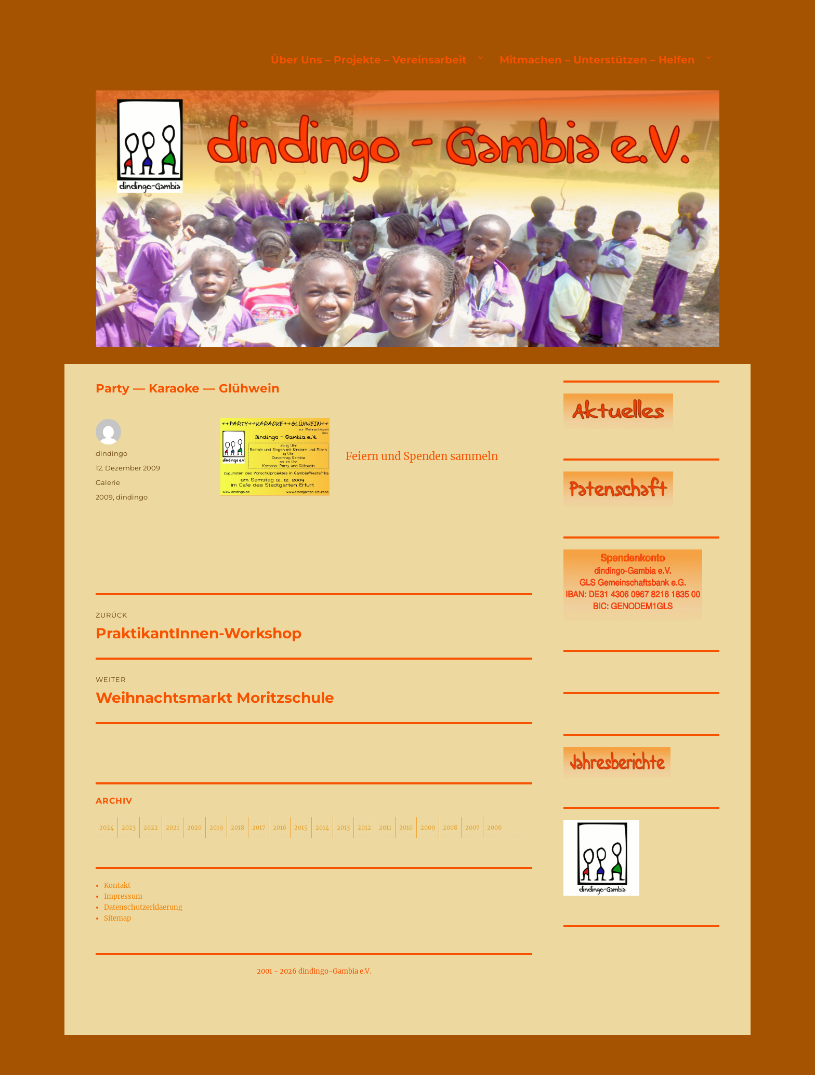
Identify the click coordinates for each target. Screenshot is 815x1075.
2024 (106, 827)
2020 (194, 827)
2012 (364, 827)
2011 (385, 827)
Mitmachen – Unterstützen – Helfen (597, 60)
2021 (172, 827)
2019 (216, 827)
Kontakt (117, 885)
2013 (343, 827)
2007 (472, 827)
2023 (129, 827)
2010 (406, 827)
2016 (279, 827)
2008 (450, 827)
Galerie (108, 482)
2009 (104, 497)
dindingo (111, 453)
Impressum (123, 896)
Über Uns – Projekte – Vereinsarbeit (369, 60)
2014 (322, 827)
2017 (258, 827)
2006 (494, 827)
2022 (150, 827)
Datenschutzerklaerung (143, 907)
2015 (301, 827)
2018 (237, 827)
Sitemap (117, 918)
